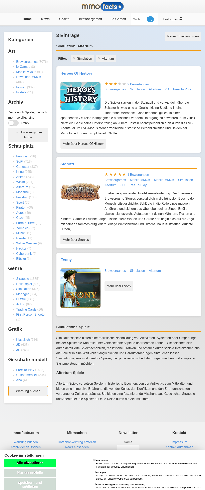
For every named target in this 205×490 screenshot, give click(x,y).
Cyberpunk (24, 253)
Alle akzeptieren (30, 463)
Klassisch (23, 339)
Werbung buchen (28, 391)
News (45, 19)
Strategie (22, 278)
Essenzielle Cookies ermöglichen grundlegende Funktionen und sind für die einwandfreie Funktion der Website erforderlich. (145, 463)
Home (27, 19)
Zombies (22, 228)
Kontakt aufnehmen (179, 447)
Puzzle (21, 299)
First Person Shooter (31, 314)
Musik (20, 233)
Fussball (22, 197)
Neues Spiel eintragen (183, 36)
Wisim (20, 182)
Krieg (20, 171)
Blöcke (21, 258)
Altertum (22, 187)
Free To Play (25, 370)
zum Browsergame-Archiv (28, 135)
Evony (66, 260)
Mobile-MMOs (26, 72)
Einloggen (172, 18)
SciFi (19, 161)
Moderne (22, 192)
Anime (20, 177)
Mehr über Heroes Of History (83, 143)
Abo (19, 380)
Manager (22, 294)
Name (128, 442)
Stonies (67, 164)
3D (18, 350)
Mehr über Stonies (76, 239)
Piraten (21, 207)
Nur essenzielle (30, 473)
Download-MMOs (28, 77)
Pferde (21, 238)
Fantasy (22, 156)
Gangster (22, 166)
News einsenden (77, 447)
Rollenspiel (24, 284)
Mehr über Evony (119, 286)
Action (20, 304)
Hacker (21, 248)
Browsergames (90, 19)
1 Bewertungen (138, 174)
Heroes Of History (76, 73)
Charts (64, 19)
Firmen (21, 87)
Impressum (179, 442)
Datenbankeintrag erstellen (77, 442)
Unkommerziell (26, 375)
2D (18, 344)
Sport (20, 202)
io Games (119, 19)
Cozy (19, 217)
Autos (20, 212)
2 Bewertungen (138, 84)
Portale (21, 92)
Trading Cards (26, 309)
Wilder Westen (26, 243)
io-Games (23, 66)
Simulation (23, 289)
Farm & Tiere (25, 223)
